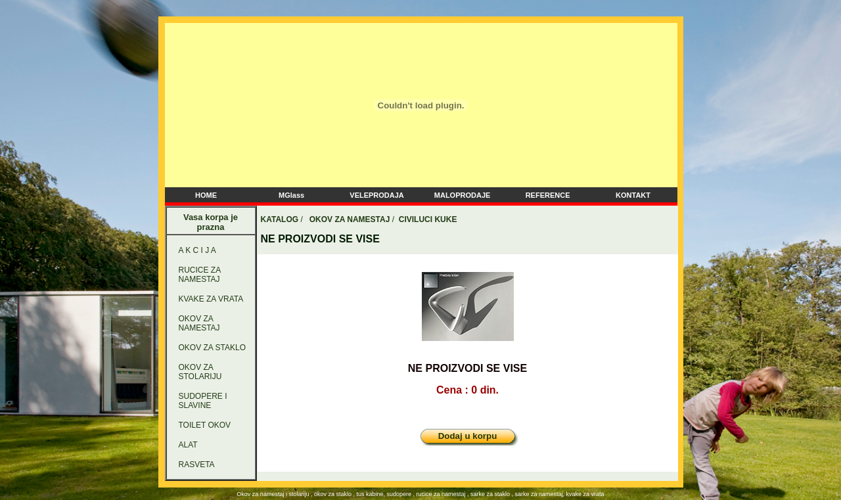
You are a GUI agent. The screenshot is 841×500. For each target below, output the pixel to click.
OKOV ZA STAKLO (212, 347)
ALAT (188, 444)
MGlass (291, 195)
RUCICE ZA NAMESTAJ (200, 274)
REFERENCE (548, 195)
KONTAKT (633, 195)
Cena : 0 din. (467, 390)
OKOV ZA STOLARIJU (200, 372)
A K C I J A (197, 250)
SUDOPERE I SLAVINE (203, 401)
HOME (206, 195)
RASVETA (197, 464)
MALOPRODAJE (462, 195)
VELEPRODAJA (377, 195)
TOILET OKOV (205, 425)
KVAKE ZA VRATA (211, 299)
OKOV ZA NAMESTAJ (199, 323)
